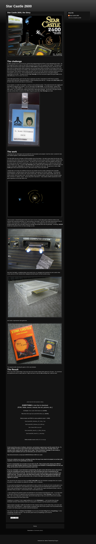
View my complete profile (74, 17)
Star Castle (50, 65)
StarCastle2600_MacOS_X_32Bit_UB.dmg (35, 430)
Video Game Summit (32, 219)
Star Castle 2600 (19, 6)
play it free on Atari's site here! (20, 75)
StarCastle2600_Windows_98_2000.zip (34, 424)
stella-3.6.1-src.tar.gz (41, 439)
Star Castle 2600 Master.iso (35, 410)
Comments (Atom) (38, 530)
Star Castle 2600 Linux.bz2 (35, 427)
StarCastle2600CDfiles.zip (37, 413)
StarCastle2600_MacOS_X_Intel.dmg (35, 433)
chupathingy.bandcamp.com (14, 514)
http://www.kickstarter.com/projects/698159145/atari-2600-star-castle (24, 454)
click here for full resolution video (35, 402)
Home (35, 526)
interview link (37, 71)
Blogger (56, 540)
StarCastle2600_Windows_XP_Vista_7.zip (35, 421)
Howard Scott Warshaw (21, 63)
